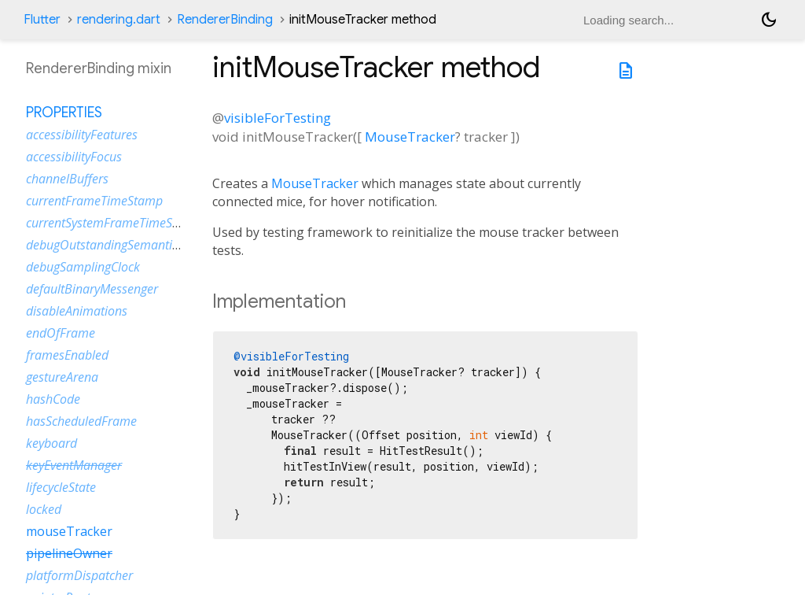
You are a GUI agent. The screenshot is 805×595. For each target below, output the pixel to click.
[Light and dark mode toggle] (768, 19)
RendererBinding (225, 20)
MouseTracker (410, 137)
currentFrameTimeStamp (94, 200)
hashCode (53, 399)
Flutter (42, 20)
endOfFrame (60, 333)
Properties (64, 112)
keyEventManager (74, 465)
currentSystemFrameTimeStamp (113, 222)
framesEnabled (67, 355)
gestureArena (62, 377)
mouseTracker (69, 531)
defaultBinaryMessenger (92, 289)
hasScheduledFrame (81, 421)
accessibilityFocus (74, 156)
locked (43, 509)
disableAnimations (76, 311)
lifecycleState (61, 487)
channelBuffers (67, 178)
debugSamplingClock (83, 266)
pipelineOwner (69, 553)
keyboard (51, 443)
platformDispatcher (79, 575)
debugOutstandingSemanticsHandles (127, 244)
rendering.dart (118, 20)
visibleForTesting (277, 118)
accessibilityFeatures (82, 134)
